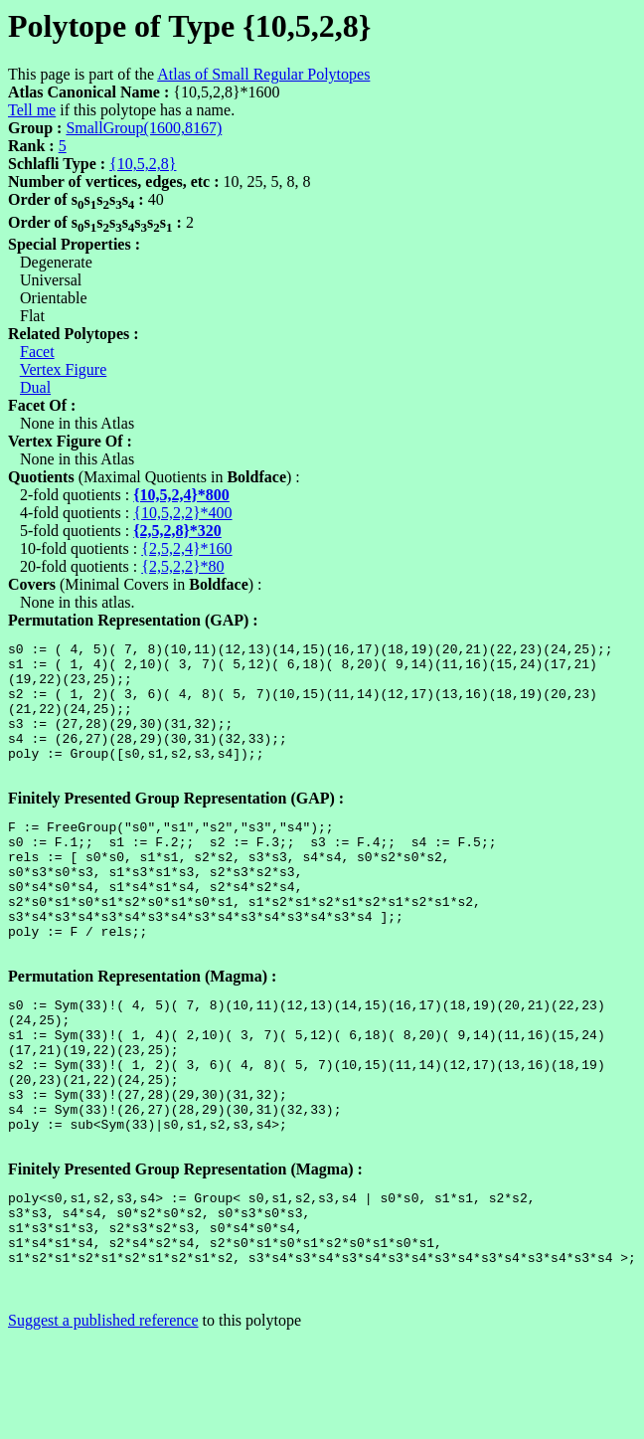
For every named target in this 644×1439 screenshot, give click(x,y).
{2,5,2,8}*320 (177, 530)
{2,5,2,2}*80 (182, 566)
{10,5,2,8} (142, 163)
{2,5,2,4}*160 (186, 548)
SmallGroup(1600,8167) (144, 127)
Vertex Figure (63, 369)
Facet (37, 351)
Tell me (32, 109)
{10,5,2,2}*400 (182, 512)
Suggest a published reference (103, 1421)
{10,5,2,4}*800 (181, 494)
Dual (35, 387)
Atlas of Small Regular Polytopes (263, 74)
